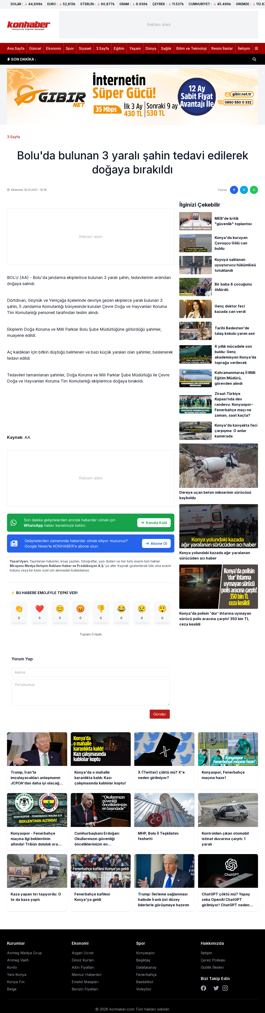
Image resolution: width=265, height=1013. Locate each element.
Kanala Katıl (154, 522)
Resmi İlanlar (222, 48)
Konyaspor (145, 954)
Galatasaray (146, 968)
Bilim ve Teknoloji (191, 48)
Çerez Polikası (213, 961)
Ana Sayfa (15, 48)
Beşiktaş (143, 961)
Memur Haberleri (86, 976)
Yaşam (135, 48)
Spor (70, 48)
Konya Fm (15, 983)
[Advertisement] (158, 24)
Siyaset (85, 48)
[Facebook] (203, 989)
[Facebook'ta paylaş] (234, 190)
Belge (12, 990)
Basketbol (144, 983)
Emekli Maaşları (85, 983)
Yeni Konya (16, 976)
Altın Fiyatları (83, 968)
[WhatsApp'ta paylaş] (254, 190)
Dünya (151, 48)
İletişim (244, 48)
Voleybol (143, 990)
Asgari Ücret (82, 954)
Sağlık (166, 48)
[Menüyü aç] (256, 48)
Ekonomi (53, 48)
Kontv (12, 968)
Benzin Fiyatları (85, 990)
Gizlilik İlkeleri (212, 968)
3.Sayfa (102, 48)
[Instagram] (225, 989)
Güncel (35, 48)
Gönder (159, 715)
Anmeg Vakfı (18, 961)
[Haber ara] (254, 59)
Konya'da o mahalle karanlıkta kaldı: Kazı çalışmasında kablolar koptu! (106, 59)
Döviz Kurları (83, 961)
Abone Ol (156, 543)
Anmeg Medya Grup (24, 954)
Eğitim (119, 48)
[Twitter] (216, 989)
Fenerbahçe (146, 976)
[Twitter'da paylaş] (244, 190)
